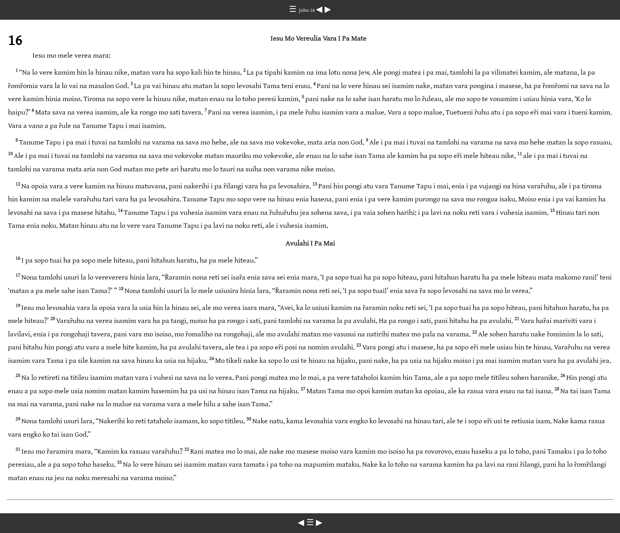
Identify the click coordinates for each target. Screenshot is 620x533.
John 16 (307, 10)
